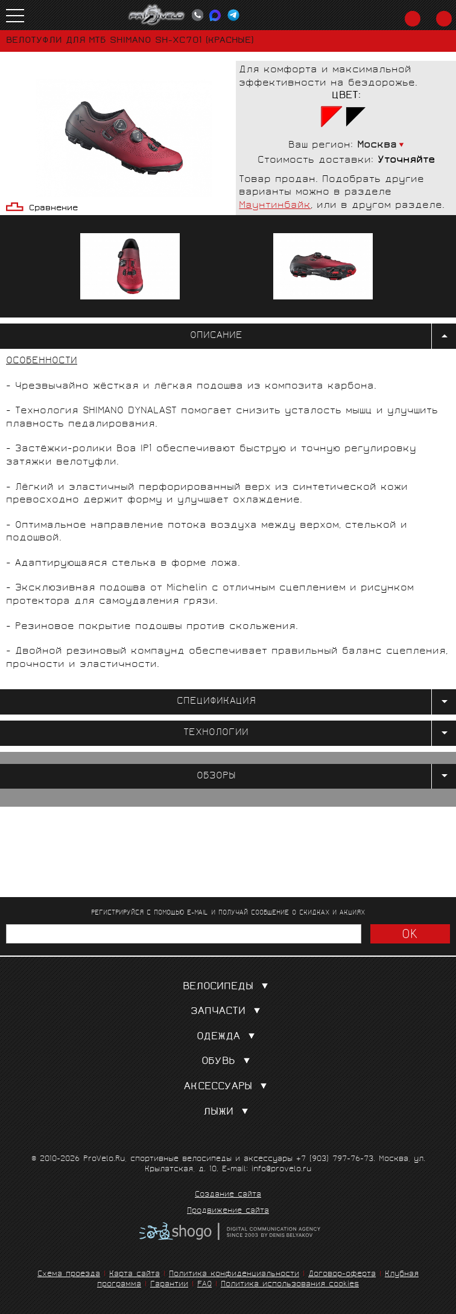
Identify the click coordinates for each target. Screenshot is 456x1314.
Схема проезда (68, 1274)
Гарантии (169, 1285)
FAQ (204, 1285)
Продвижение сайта (228, 1211)
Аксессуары (228, 1087)
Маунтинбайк (275, 205)
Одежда (228, 1037)
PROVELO (157, 15)
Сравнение (53, 209)
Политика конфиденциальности (234, 1274)
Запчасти (228, 1012)
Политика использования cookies (290, 1285)
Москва (377, 145)
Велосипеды (228, 987)
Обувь (228, 1062)
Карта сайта (134, 1274)
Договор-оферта (342, 1274)
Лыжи (228, 1112)
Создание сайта (228, 1195)
